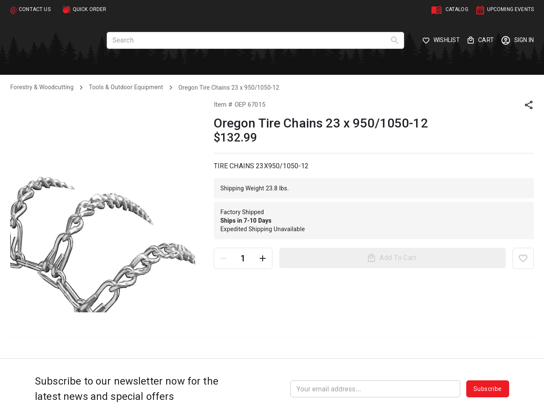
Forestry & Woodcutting (42, 87)
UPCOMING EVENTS (510, 9)
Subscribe (487, 388)
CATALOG (456, 9)
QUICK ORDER (90, 9)
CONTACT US (35, 9)
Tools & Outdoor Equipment (126, 87)
